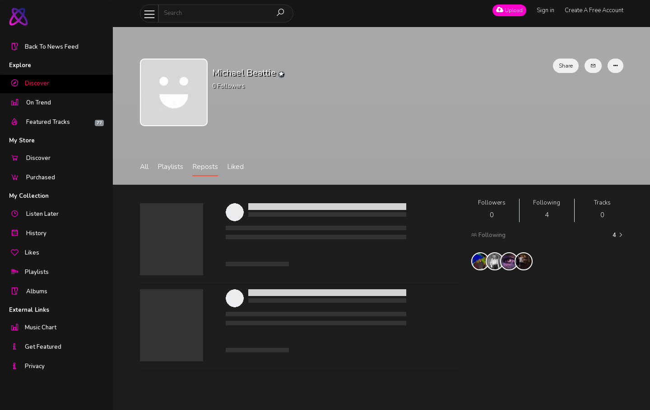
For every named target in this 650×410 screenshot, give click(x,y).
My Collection (29, 196)
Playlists (170, 166)
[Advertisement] (547, 340)
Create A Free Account (594, 10)
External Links (29, 310)
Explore (20, 65)
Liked (235, 166)
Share (566, 65)
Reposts (205, 166)
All (144, 166)
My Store (22, 141)
